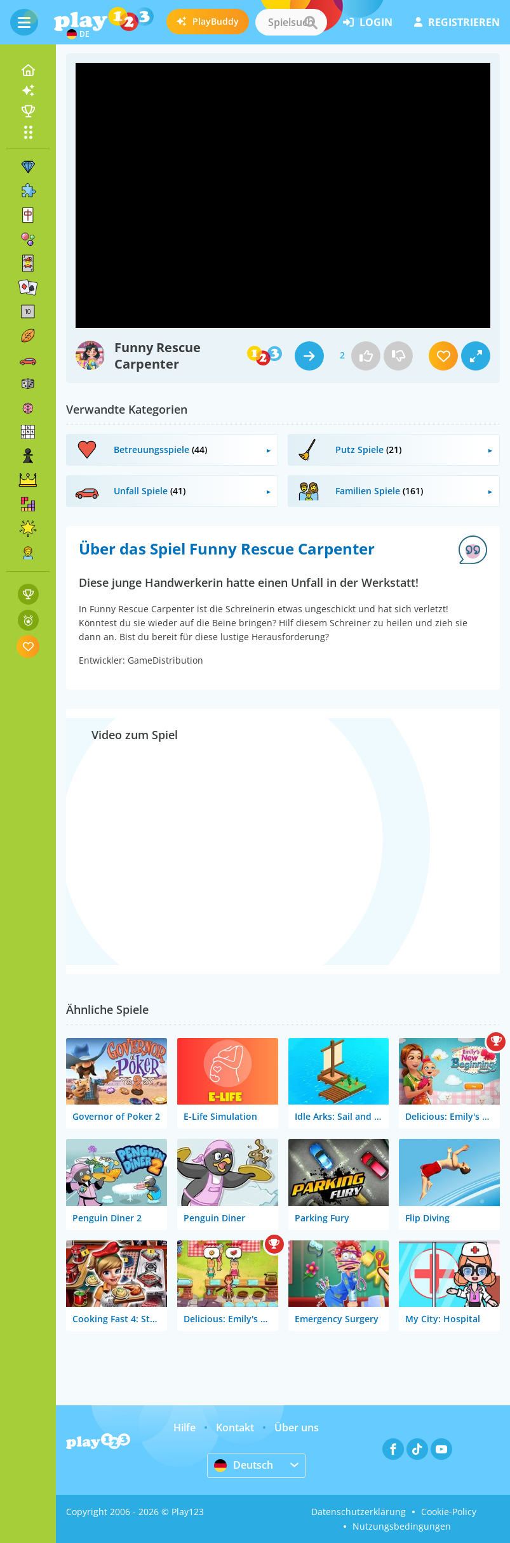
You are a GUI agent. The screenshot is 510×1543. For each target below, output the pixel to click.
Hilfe (184, 1428)
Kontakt (235, 1428)
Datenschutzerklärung (358, 1512)
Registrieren (457, 22)
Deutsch (243, 1465)
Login (368, 22)
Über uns (296, 1428)
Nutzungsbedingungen (401, 1526)
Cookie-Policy (448, 1512)
